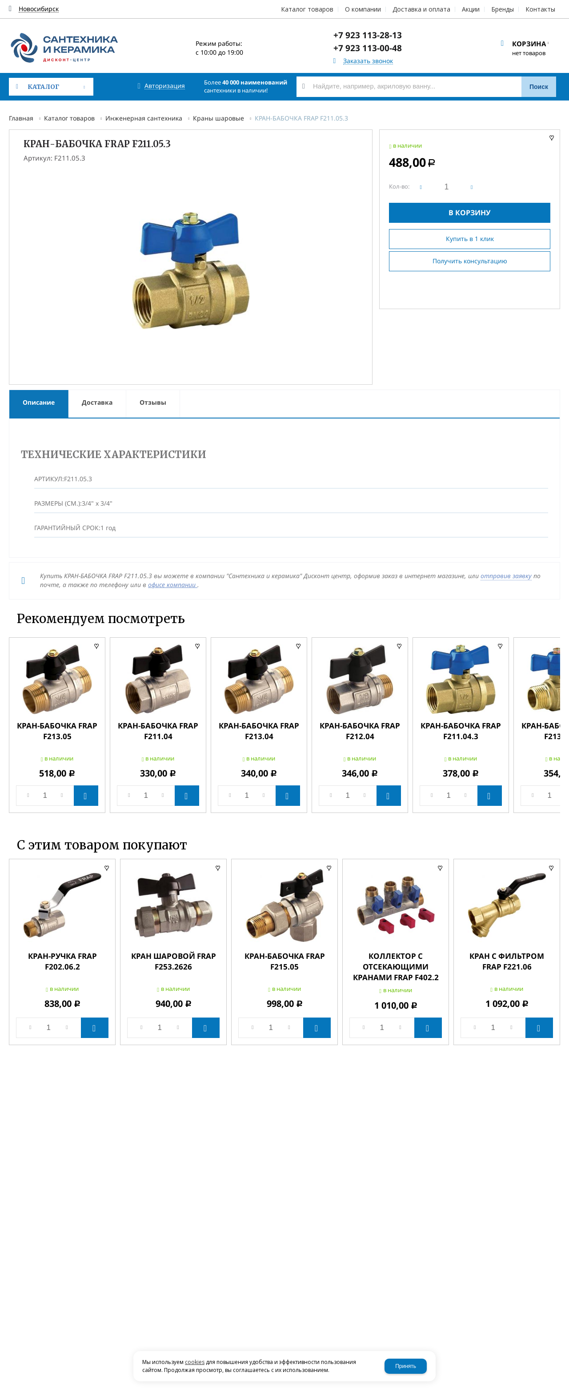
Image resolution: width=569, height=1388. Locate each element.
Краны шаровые (218, 118)
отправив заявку (506, 575)
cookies (194, 1362)
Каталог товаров (69, 118)
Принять (405, 1366)
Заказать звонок (368, 61)
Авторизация (164, 86)
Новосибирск (39, 9)
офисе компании (172, 584)
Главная (21, 118)
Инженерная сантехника (143, 118)
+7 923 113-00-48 (367, 48)
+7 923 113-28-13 (367, 35)
